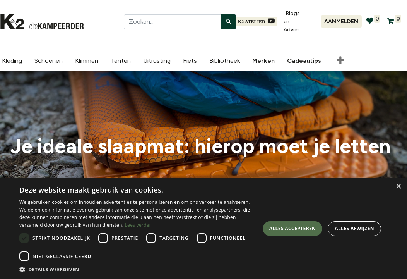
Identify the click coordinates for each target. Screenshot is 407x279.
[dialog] (203, 228)
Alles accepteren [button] (292, 228)
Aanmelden (341, 21)
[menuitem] (263, 61)
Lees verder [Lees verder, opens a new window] (138, 225)
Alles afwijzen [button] (354, 228)
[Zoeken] (228, 21)
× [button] (398, 186)
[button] (338, 60)
